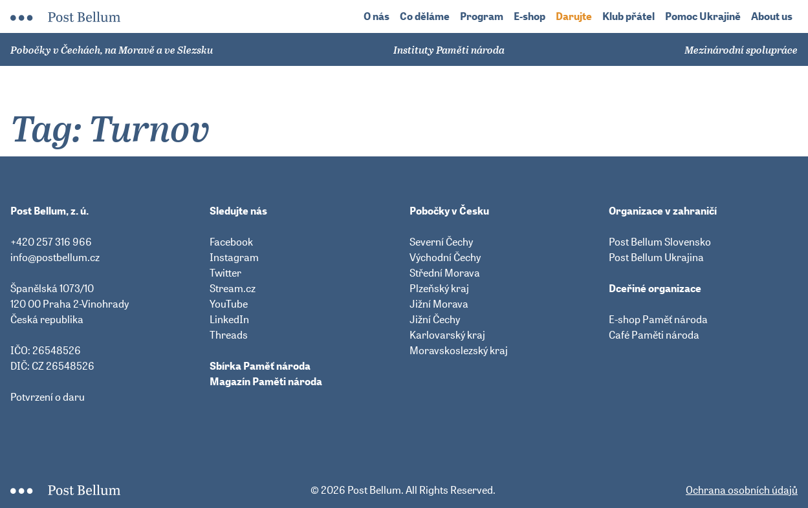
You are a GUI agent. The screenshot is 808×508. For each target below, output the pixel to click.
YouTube (229, 304)
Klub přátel (628, 16)
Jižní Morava (438, 304)
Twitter (225, 273)
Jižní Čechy (434, 319)
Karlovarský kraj (447, 335)
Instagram (234, 257)
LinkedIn (229, 319)
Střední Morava (444, 273)
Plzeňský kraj (439, 288)
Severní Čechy (441, 242)
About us (771, 16)
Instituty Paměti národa (449, 50)
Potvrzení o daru (47, 397)
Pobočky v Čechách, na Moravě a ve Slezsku (111, 50)
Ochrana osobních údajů (742, 490)
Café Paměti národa (654, 335)
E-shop (529, 16)
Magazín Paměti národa (266, 381)
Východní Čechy (445, 257)
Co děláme (425, 16)
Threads (229, 335)
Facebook (231, 242)
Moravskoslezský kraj (458, 350)
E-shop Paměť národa (658, 319)
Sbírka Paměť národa (260, 366)
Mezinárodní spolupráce (741, 50)
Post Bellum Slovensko (660, 242)
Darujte (574, 16)
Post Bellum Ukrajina (656, 257)
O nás (376, 16)
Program (481, 16)
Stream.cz (233, 288)
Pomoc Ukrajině (703, 16)
